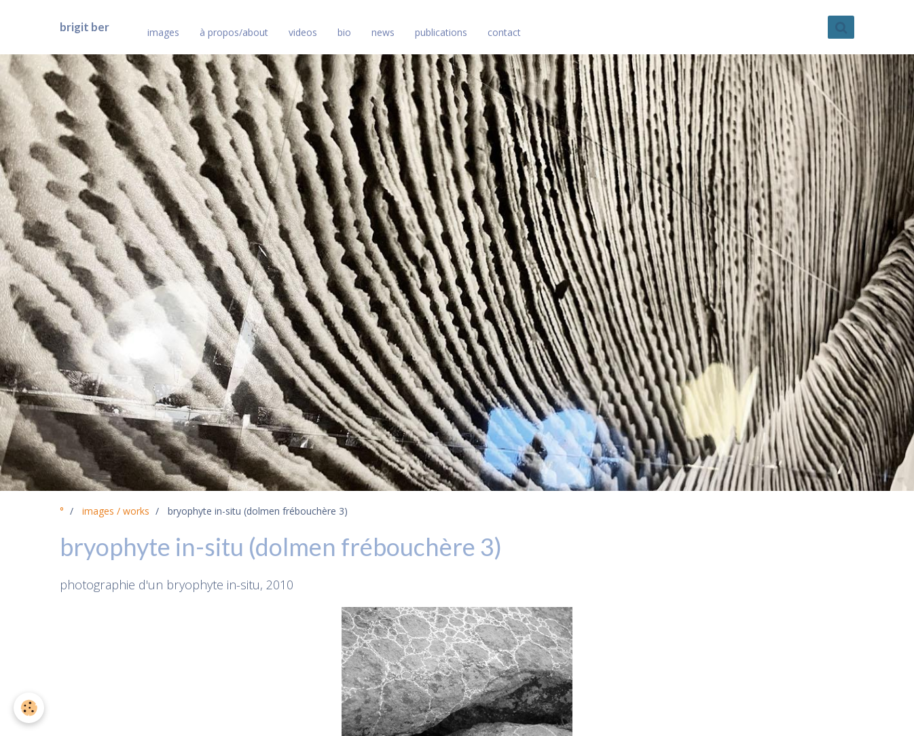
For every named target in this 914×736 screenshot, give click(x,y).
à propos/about (234, 32)
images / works (115, 510)
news (383, 32)
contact (504, 32)
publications (441, 32)
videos (303, 32)
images (163, 32)
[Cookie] (29, 708)
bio (344, 32)
